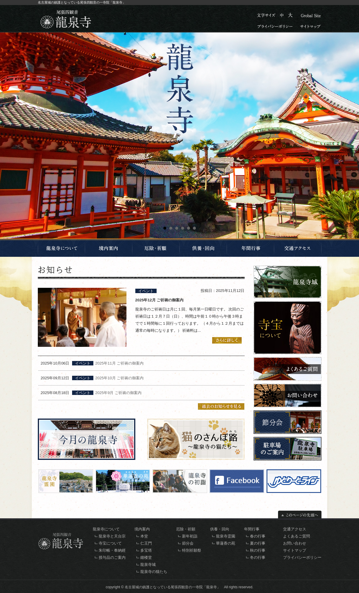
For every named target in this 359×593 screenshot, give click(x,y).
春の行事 (257, 536)
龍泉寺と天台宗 (112, 536)
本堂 (144, 536)
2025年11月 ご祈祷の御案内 (119, 363)
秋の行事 (257, 550)
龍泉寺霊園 (225, 536)
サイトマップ (294, 550)
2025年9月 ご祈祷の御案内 (118, 393)
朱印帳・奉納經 (112, 550)
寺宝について (110, 543)
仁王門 (146, 543)
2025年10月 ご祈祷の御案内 (119, 378)
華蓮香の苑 (225, 543)
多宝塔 (146, 550)
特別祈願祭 (191, 550)
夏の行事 (257, 543)
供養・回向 (219, 529)
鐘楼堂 (146, 557)
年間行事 (251, 529)
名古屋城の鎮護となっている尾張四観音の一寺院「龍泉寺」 (172, 587)
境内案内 (142, 529)
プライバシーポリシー (302, 557)
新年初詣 (189, 536)
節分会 (188, 543)
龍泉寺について (106, 529)
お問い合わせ (294, 543)
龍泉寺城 (148, 564)
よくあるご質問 (296, 536)
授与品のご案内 (112, 557)
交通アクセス (294, 529)
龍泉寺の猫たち (153, 571)
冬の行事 (257, 557)
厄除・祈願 (185, 529)
